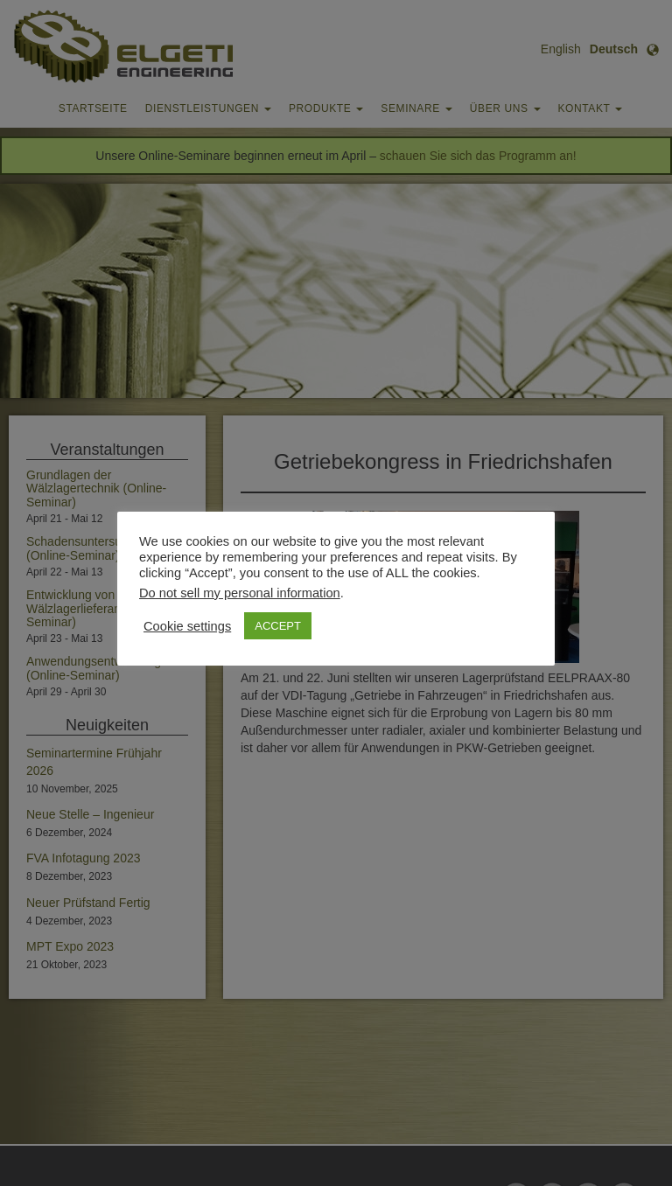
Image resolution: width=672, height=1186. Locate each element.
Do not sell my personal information (239, 593)
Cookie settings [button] (187, 626)
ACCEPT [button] (278, 625)
